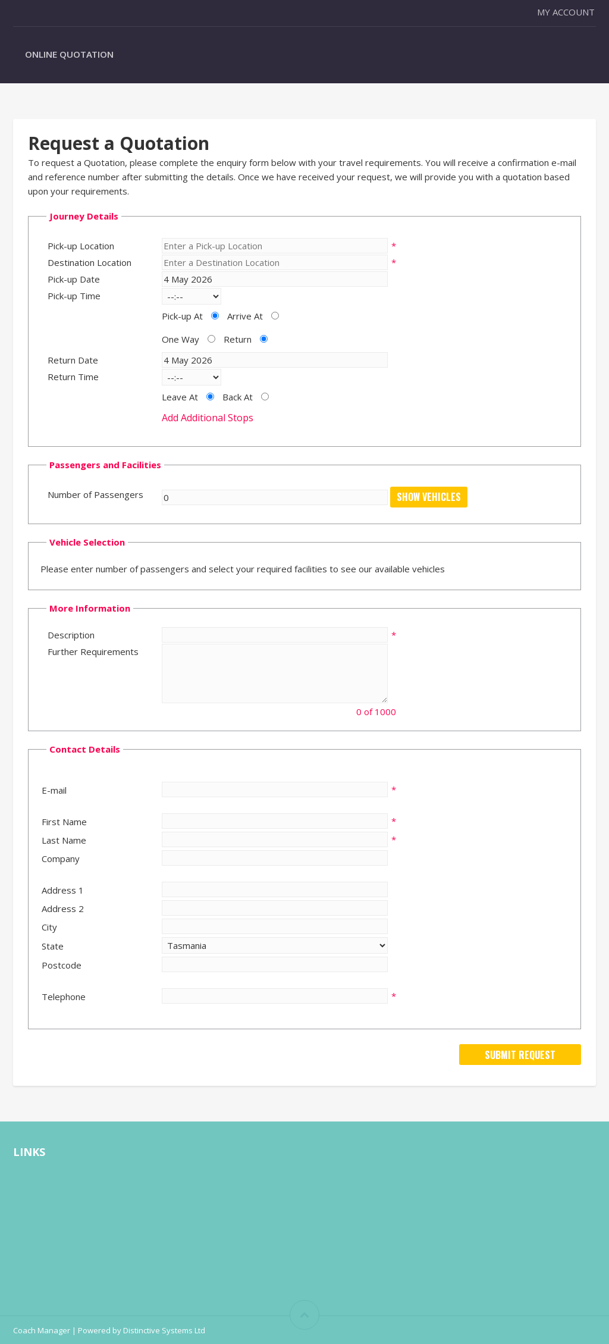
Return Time (73, 377)
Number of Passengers (95, 494)
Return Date (73, 360)
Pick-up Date (74, 279)
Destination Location (89, 262)
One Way (180, 339)
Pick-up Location (81, 246)
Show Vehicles (429, 497)
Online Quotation (69, 54)
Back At (237, 397)
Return (238, 339)
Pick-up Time (74, 296)
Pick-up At (182, 316)
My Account (566, 12)
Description (71, 635)
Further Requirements (93, 651)
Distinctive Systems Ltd (164, 1330)
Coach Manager (41, 1330)
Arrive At (245, 316)
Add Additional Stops (207, 417)
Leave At (180, 397)
